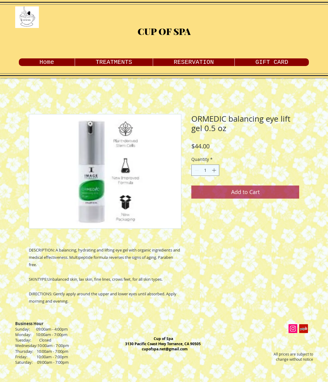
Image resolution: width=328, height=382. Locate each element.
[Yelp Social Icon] (303, 328)
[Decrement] (196, 170)
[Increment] (214, 170)
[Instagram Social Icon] (293, 328)
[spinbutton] (205, 170)
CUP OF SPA (164, 31)
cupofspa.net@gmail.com (165, 349)
